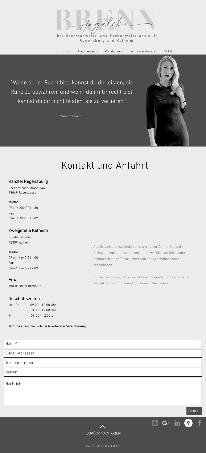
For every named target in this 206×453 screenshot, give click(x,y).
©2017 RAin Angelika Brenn (103, 446)
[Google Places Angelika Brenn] (188, 423)
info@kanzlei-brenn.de (24, 286)
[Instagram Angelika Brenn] (155, 423)
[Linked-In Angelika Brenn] (177, 423)
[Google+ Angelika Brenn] (166, 423)
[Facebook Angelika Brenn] (199, 423)
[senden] (194, 411)
